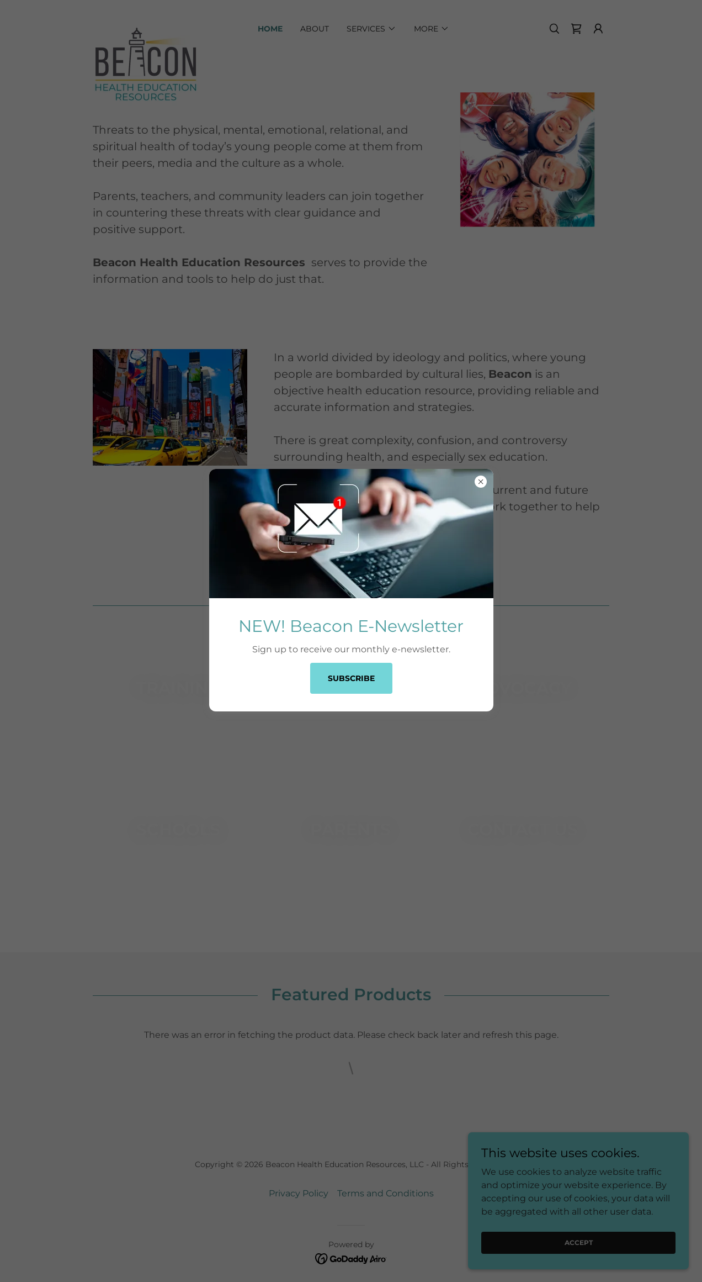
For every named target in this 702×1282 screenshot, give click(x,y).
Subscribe (351, 678)
